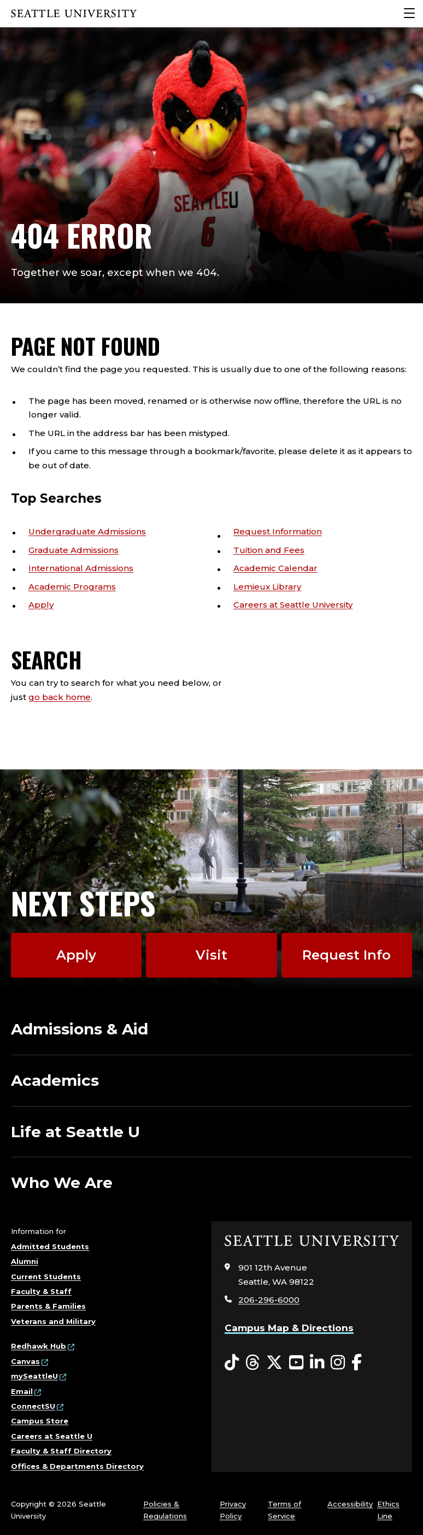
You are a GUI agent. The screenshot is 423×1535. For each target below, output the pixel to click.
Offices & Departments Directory (77, 1466)
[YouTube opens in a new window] (296, 1363)
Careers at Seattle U (51, 1436)
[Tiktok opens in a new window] (232, 1363)
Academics (55, 1080)
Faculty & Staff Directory (61, 1450)
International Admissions (80, 568)
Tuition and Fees (268, 550)
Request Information (277, 531)
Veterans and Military (53, 1321)
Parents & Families (48, 1306)
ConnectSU (33, 1406)
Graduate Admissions (73, 550)
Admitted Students (50, 1246)
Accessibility (350, 1503)
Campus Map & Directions (289, 1327)
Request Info (346, 955)
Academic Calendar (275, 568)
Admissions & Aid (79, 1029)
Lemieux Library (267, 586)
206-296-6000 (268, 1300)
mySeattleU (34, 1376)
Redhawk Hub (38, 1346)
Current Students (46, 1276)
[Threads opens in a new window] (252, 1363)
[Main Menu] (409, 13)
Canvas (25, 1361)
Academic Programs (72, 586)
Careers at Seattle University (292, 604)
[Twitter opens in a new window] (274, 1363)
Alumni (24, 1261)
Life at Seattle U (75, 1131)
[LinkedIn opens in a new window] (317, 1363)
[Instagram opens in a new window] (338, 1363)
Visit (211, 955)
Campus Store (39, 1420)
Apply (41, 604)
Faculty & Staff (41, 1291)
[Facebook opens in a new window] (356, 1363)
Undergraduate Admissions (87, 531)
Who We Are (62, 1182)
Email (22, 1391)
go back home (59, 697)
